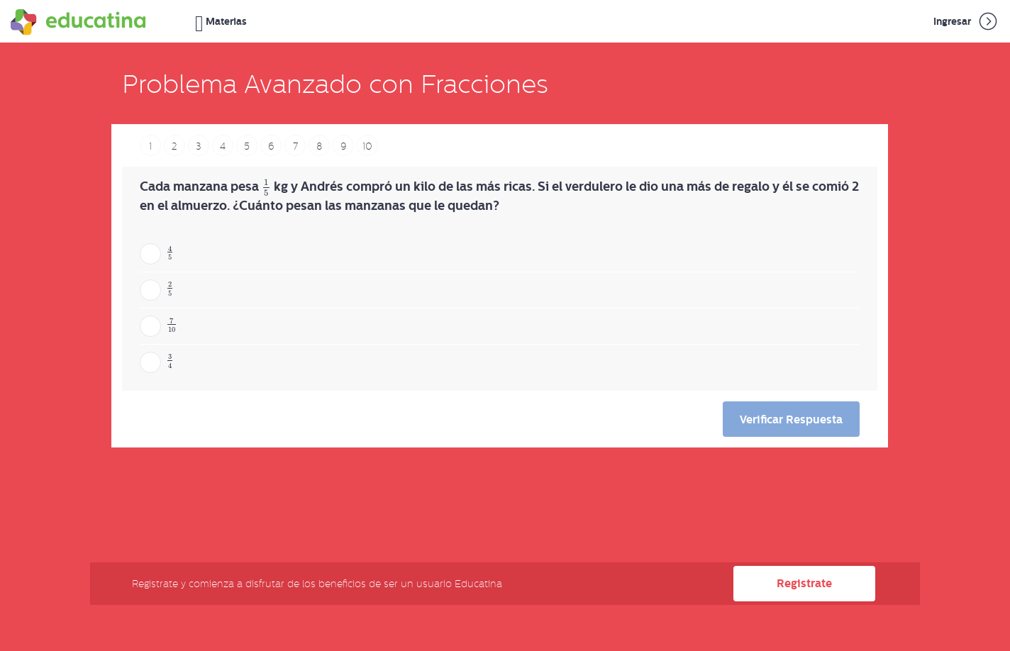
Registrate (804, 583)
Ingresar (966, 21)
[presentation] (266, 187)
